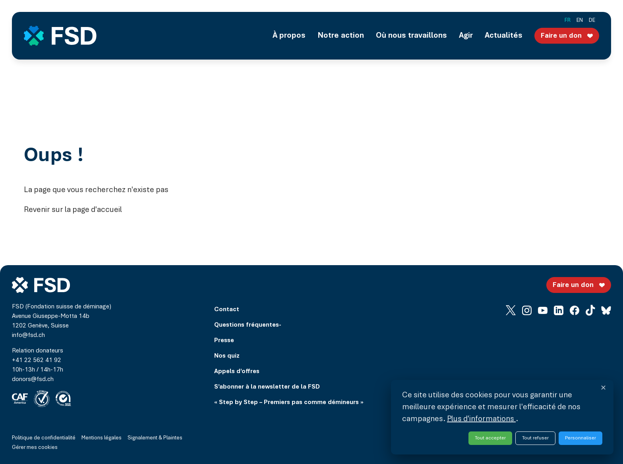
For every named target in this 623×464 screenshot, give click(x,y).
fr (568, 20)
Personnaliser (580, 438)
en (580, 20)
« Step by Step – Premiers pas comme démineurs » (289, 402)
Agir (466, 36)
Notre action (340, 36)
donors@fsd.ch (33, 379)
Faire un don (568, 35)
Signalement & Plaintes (155, 438)
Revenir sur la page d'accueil (73, 210)
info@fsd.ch (28, 335)
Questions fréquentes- (247, 325)
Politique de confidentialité (43, 438)
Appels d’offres (236, 371)
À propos (289, 36)
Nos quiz (227, 356)
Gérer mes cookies (35, 448)
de (592, 20)
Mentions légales (101, 438)
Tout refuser (535, 438)
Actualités (503, 36)
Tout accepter (490, 438)
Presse (224, 340)
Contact (226, 309)
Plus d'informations (481, 419)
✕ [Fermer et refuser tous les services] (603, 388)
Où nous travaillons (411, 36)
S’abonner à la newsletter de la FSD (267, 387)
